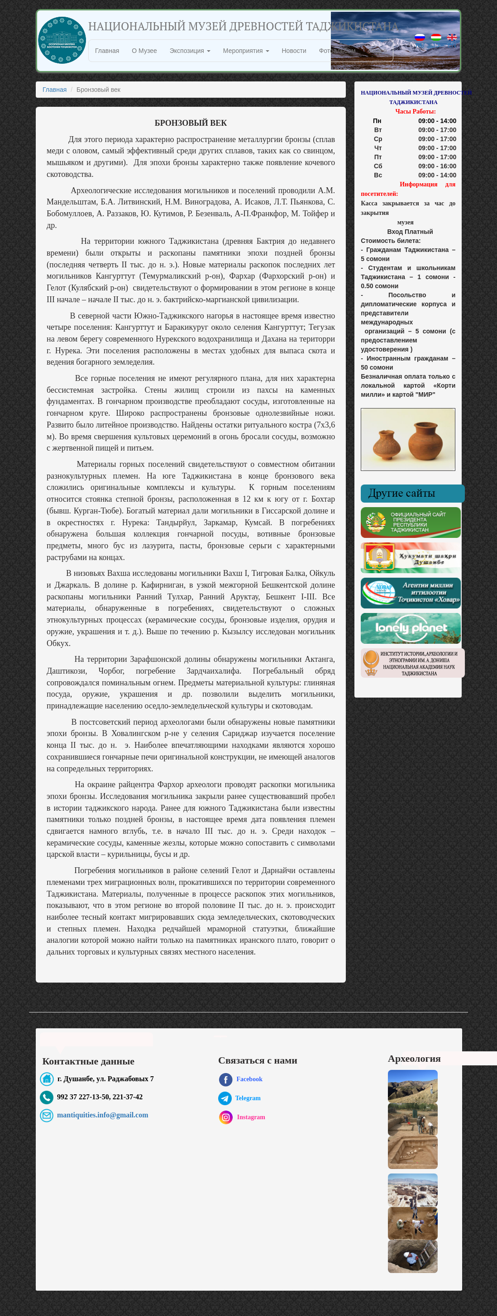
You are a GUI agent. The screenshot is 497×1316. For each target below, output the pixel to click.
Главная (107, 50)
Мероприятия (246, 50)
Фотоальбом (337, 50)
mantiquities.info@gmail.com (102, 1115)
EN (452, 41)
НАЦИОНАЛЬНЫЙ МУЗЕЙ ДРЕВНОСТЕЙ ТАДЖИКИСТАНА (243, 26)
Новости (294, 50)
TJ (436, 41)
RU (420, 41)
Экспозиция (190, 50)
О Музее (144, 50)
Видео (377, 50)
